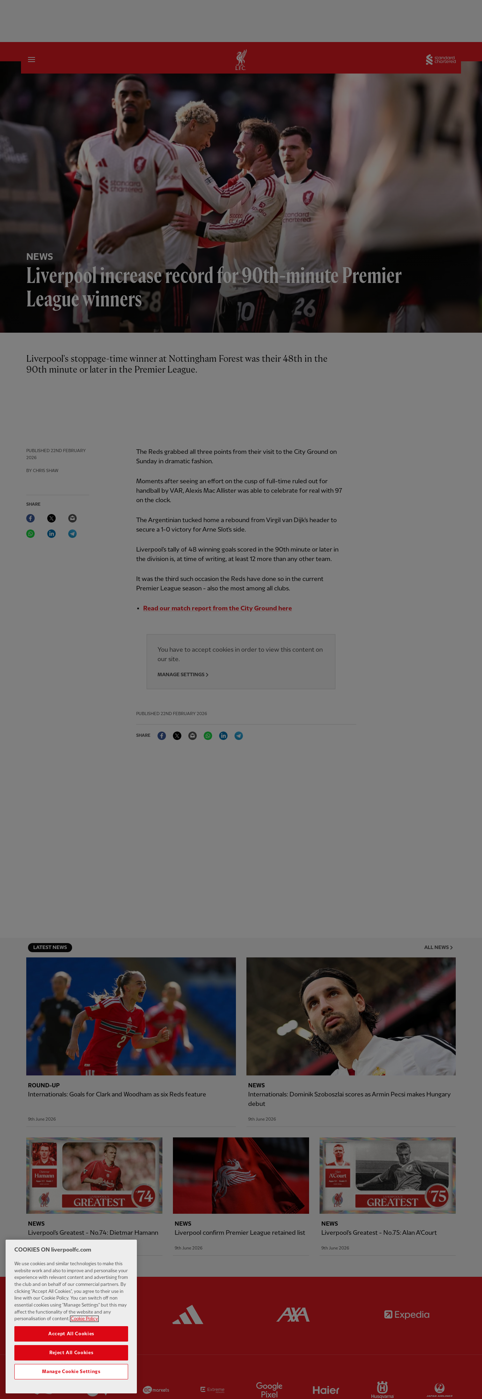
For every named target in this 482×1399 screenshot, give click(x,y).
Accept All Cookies (71, 1337)
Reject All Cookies (71, 1355)
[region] (71, 1320)
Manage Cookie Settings (71, 1374)
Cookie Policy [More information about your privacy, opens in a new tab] (84, 1322)
